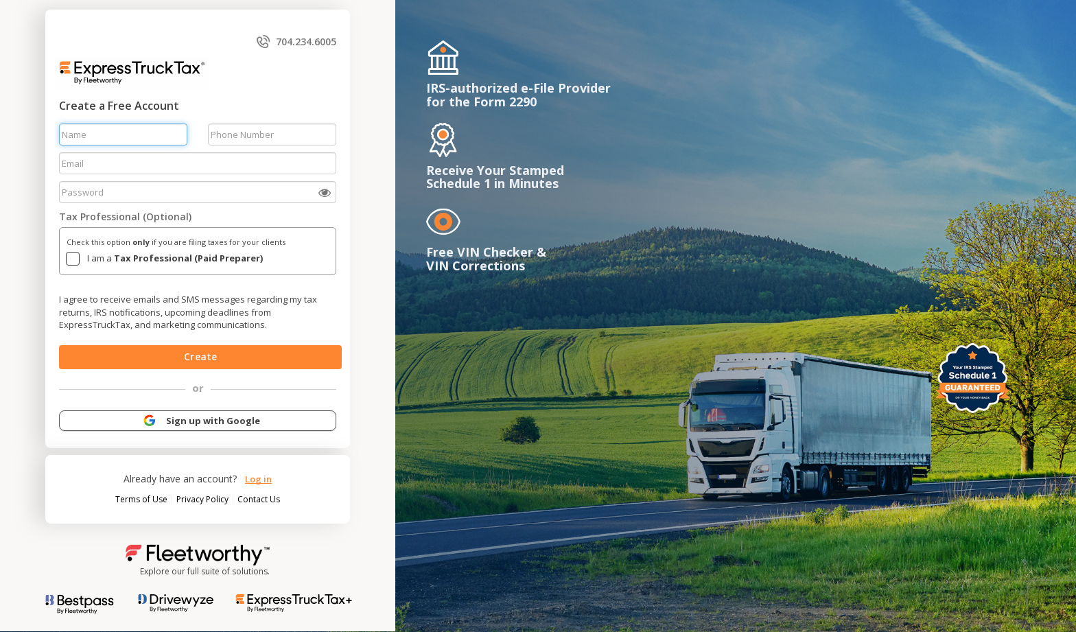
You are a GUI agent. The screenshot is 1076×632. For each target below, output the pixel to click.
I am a (175, 258)
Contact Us (258, 499)
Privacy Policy (203, 499)
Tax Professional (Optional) (125, 216)
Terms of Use (142, 499)
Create (200, 356)
